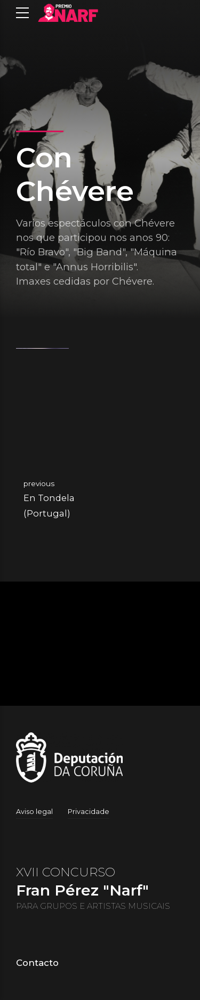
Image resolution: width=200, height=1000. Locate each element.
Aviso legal (34, 812)
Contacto (37, 962)
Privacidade (88, 812)
